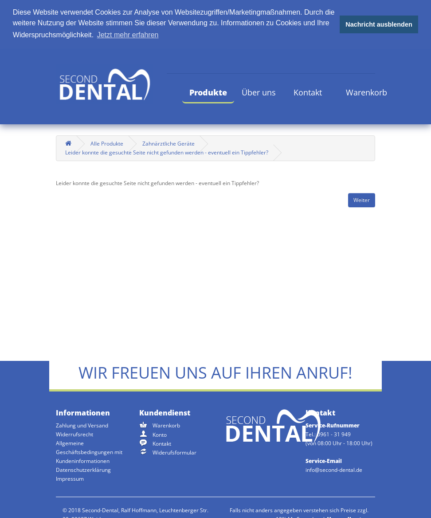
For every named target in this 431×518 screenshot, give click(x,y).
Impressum (70, 478)
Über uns (259, 91)
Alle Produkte (106, 142)
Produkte (208, 91)
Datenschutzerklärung (83, 469)
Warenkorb (366, 91)
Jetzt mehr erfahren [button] (128, 35)
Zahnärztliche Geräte (168, 142)
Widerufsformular (174, 452)
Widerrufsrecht (74, 434)
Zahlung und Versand (82, 425)
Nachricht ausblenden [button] (378, 24)
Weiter (361, 199)
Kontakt (308, 91)
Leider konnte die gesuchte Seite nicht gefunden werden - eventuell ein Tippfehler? (166, 151)
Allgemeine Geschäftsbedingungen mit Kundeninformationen (89, 451)
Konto (160, 434)
